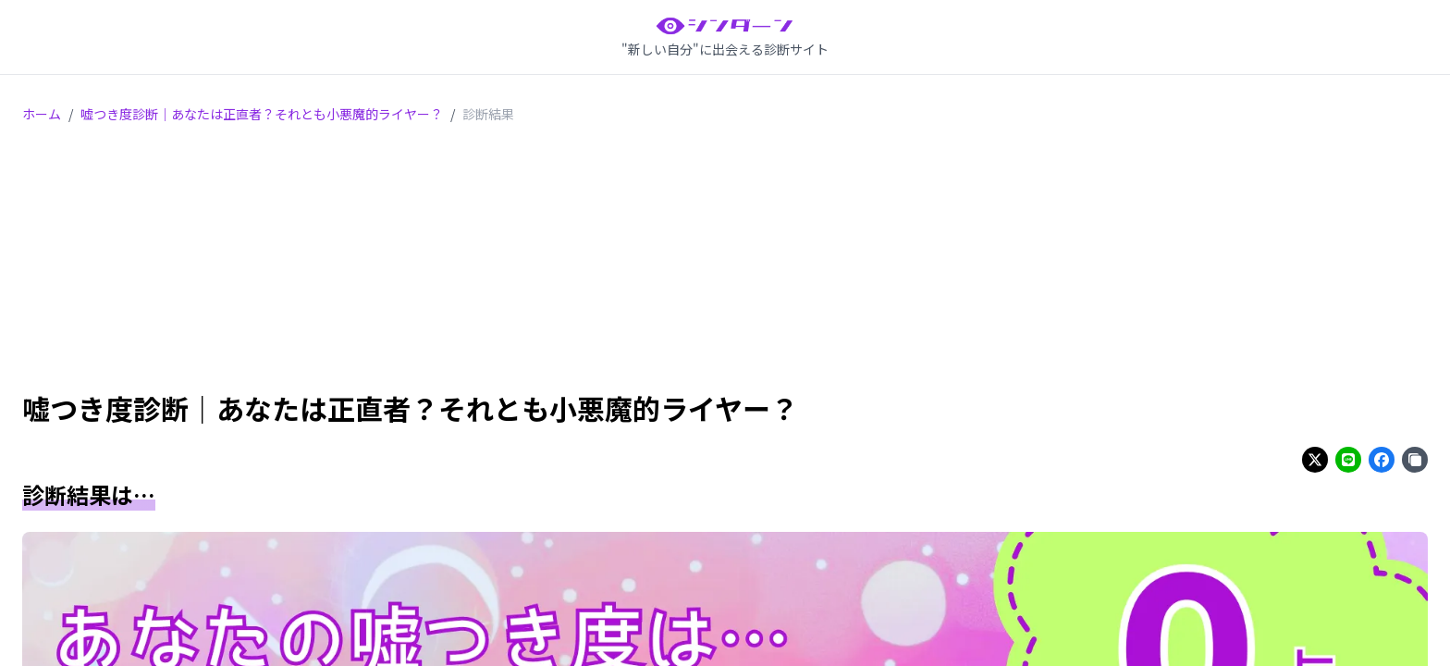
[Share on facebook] (1382, 460)
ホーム (41, 114)
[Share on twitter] (1315, 460)
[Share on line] (1348, 460)
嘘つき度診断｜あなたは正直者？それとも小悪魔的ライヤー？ (261, 114)
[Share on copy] (1415, 460)
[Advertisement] (725, 260)
